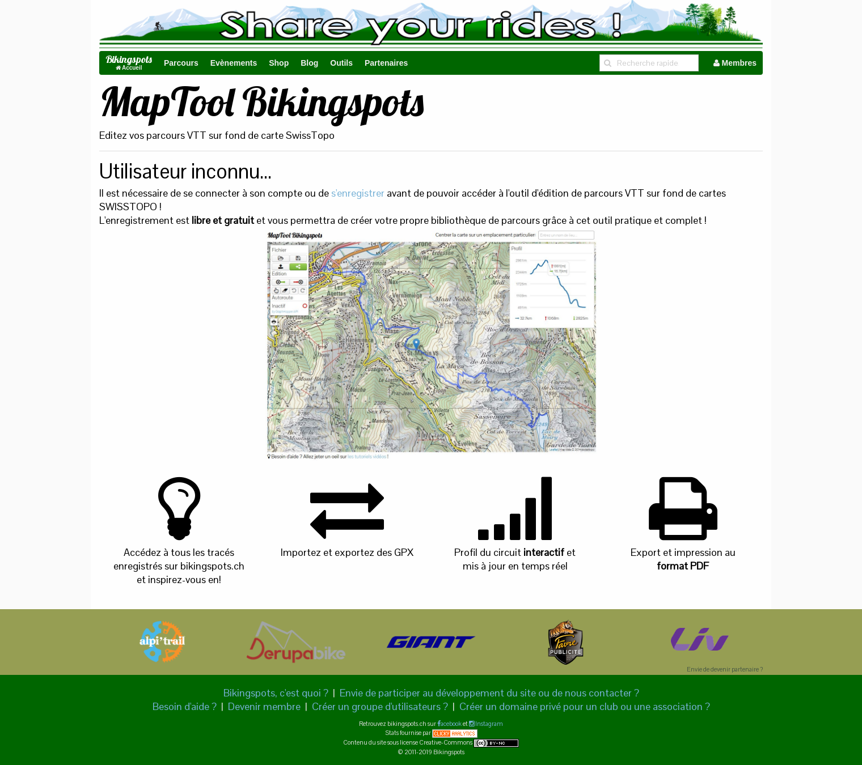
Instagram (488, 724)
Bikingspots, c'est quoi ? (275, 692)
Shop (279, 62)
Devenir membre (264, 706)
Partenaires (386, 62)
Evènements (233, 62)
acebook (451, 724)
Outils (341, 62)
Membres (735, 62)
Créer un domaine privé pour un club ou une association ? (584, 706)
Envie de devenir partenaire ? (725, 669)
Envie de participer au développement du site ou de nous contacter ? (489, 692)
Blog (309, 62)
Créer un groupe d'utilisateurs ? (380, 706)
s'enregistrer (357, 192)
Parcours (181, 62)
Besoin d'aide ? (185, 706)
